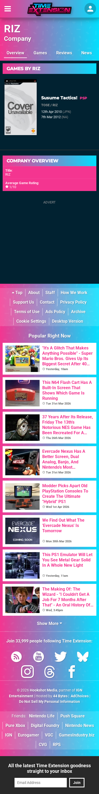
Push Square (72, 715)
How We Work (74, 292)
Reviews (64, 52)
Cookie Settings (31, 321)
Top (17, 292)
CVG (43, 744)
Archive (78, 311)
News (86, 52)
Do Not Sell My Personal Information (49, 701)
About (34, 292)
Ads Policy (55, 311)
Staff (50, 292)
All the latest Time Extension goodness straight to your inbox (49, 768)
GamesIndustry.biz (77, 735)
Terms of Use (27, 311)
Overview (15, 52)
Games (40, 52)
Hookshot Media (43, 690)
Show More (49, 623)
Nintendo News (79, 725)
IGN (8, 735)
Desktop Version (67, 321)
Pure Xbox (15, 725)
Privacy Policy (73, 302)
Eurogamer (28, 735)
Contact (47, 302)
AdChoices (79, 696)
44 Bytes (60, 696)
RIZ (12, 29)
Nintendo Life (42, 715)
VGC (49, 735)
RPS (57, 744)
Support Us (23, 302)
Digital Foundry (45, 725)
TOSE (45, 105)
